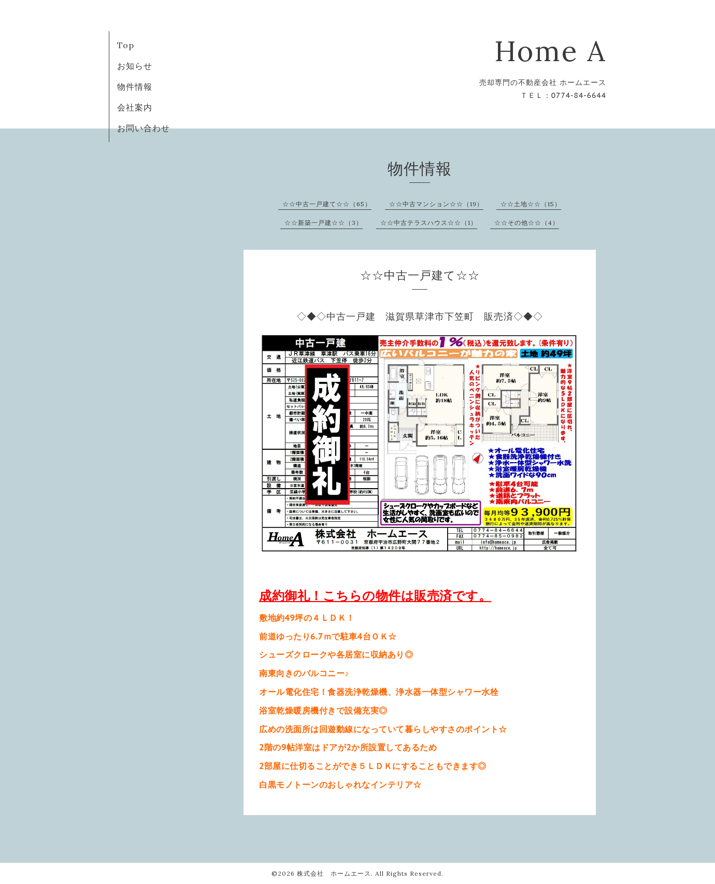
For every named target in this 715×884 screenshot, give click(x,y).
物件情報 (134, 86)
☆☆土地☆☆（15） (530, 204)
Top (125, 45)
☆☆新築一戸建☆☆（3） (323, 222)
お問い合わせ (143, 128)
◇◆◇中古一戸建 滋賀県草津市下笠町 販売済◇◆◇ (420, 316)
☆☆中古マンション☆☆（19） (436, 204)
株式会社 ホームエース (334, 873)
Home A (550, 51)
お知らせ (134, 66)
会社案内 (134, 107)
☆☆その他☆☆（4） (526, 222)
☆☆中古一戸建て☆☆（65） (326, 204)
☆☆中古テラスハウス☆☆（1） (428, 222)
